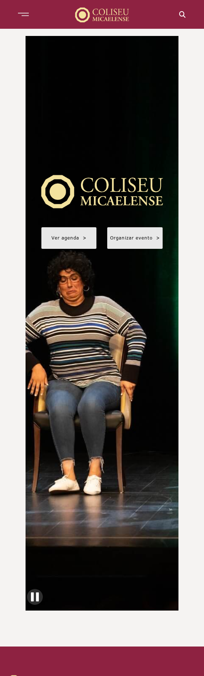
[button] (23, 14)
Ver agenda (69, 238)
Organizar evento (135, 238)
